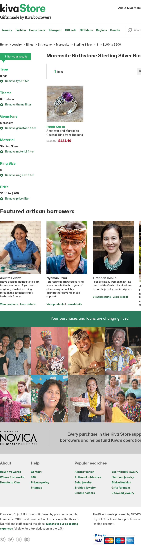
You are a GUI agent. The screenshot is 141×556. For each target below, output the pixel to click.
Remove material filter (17, 151)
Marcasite (6, 123)
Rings (3, 76)
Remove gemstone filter (18, 128)
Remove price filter (15, 198)
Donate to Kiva (10, 482)
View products (9, 304)
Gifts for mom (120, 487)
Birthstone (7, 99)
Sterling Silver (9, 146)
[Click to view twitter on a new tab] (12, 539)
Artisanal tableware (88, 477)
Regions (101, 30)
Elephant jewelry (122, 477)
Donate (115, 30)
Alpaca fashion (84, 472)
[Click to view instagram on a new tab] (20, 539)
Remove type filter (14, 81)
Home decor (37, 30)
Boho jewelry (83, 482)
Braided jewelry (85, 487)
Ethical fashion (121, 482)
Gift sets (70, 30)
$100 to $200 (9, 193)
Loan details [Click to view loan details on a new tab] (27, 304)
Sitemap (36, 487)
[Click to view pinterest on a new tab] (4, 539)
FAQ (33, 477)
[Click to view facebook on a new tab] (28, 539)
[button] (130, 31)
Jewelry (7, 30)
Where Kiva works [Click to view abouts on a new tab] (12, 477)
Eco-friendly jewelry (124, 472)
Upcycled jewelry (122, 493)
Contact (36, 472)
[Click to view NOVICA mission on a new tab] (18, 438)
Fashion (20, 30)
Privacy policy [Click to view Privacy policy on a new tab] (40, 482)
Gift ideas (86, 30)
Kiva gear (55, 30)
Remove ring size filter (17, 175)
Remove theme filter (15, 104)
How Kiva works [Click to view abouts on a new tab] (10, 472)
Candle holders (85, 493)
